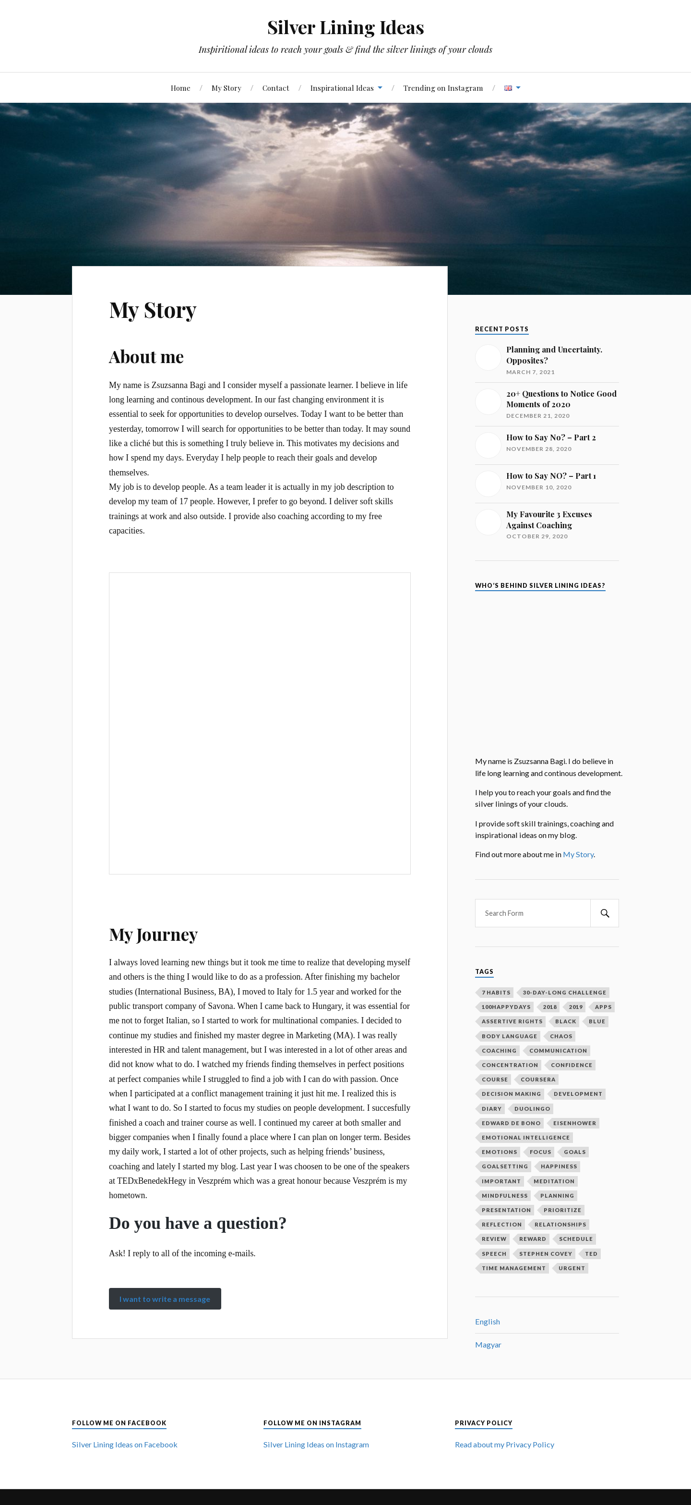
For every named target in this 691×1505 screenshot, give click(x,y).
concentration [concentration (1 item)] (510, 1065)
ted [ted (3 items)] (591, 1253)
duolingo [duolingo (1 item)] (532, 1108)
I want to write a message (164, 1298)
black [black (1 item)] (565, 1021)
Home (181, 88)
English (487, 1321)
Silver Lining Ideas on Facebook (125, 1444)
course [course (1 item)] (495, 1079)
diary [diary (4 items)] (492, 1108)
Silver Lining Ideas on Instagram (316, 1444)
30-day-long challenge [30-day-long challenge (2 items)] (565, 992)
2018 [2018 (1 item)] (550, 1007)
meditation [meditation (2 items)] (554, 1181)
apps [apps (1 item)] (603, 1007)
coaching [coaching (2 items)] (499, 1050)
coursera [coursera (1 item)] (538, 1079)
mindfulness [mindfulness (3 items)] (505, 1195)
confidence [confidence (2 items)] (572, 1065)
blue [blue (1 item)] (597, 1021)
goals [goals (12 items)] (575, 1152)
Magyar (488, 1344)
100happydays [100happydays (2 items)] (506, 1007)
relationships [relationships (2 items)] (560, 1224)
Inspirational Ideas (342, 88)
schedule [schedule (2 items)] (576, 1239)
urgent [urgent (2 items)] (572, 1268)
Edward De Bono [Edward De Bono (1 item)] (511, 1123)
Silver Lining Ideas (345, 26)
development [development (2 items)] (578, 1094)
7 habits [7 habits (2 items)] (496, 992)
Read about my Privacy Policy (504, 1444)
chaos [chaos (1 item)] (561, 1036)
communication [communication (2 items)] (558, 1050)
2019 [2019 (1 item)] (576, 1007)
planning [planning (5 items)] (557, 1195)
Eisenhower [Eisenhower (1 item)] (574, 1123)
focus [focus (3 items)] (540, 1152)
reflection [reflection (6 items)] (502, 1224)
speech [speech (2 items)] (494, 1253)
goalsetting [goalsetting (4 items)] (505, 1166)
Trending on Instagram (443, 88)
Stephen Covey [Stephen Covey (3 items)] (545, 1253)
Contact (275, 88)
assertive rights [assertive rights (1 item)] (512, 1021)
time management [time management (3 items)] (514, 1268)
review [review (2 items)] (494, 1239)
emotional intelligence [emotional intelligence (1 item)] (526, 1137)
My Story (226, 88)
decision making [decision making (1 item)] (511, 1094)
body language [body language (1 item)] (509, 1036)
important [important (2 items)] (501, 1181)
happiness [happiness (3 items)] (559, 1166)
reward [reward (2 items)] (533, 1239)
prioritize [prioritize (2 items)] (563, 1210)
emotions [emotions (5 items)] (499, 1152)
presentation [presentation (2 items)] (506, 1210)
